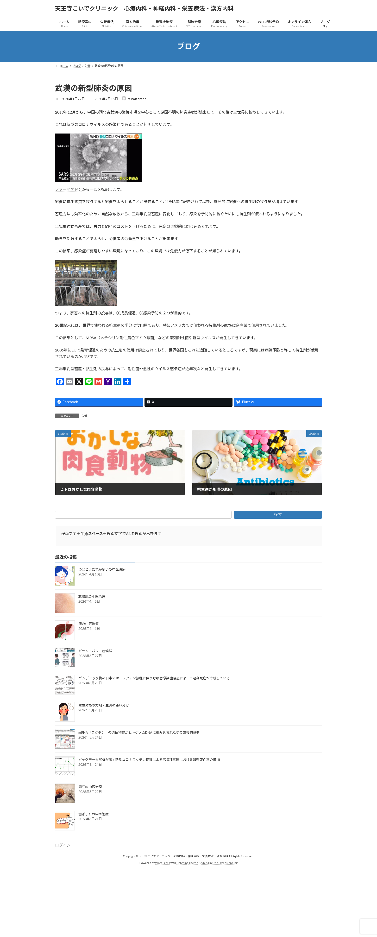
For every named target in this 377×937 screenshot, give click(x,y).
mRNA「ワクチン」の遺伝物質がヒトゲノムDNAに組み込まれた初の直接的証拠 (139, 732)
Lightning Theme (187, 863)
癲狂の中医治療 (90, 787)
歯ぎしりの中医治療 (93, 814)
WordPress (162, 863)
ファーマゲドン (68, 189)
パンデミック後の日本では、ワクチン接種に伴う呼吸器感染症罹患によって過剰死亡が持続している (154, 678)
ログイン (62, 845)
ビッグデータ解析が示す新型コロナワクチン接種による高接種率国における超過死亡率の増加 (149, 760)
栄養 (84, 416)
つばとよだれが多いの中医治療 (102, 569)
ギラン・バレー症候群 (95, 651)
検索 (278, 514)
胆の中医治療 (88, 624)
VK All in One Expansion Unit (219, 863)
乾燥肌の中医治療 (91, 596)
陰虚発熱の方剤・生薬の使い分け (103, 705)
